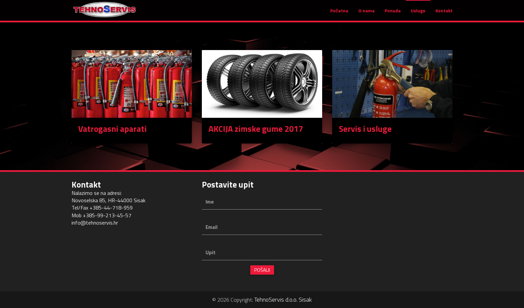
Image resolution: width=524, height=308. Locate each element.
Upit (211, 252)
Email (212, 227)
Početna (339, 13)
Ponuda (393, 13)
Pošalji (262, 269)
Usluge (418, 13)
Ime (210, 201)
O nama (366, 13)
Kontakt (443, 13)
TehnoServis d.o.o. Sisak (283, 299)
